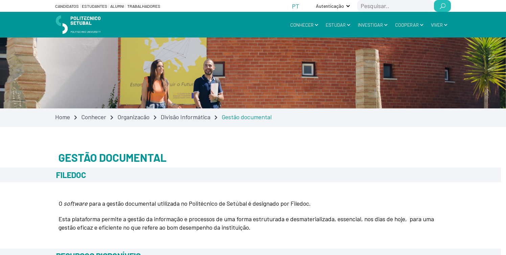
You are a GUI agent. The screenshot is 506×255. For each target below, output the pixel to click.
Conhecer (302, 25)
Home (62, 117)
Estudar (336, 25)
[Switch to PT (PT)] (296, 6)
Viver (437, 25)
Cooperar (407, 25)
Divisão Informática (185, 117)
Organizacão (133, 117)
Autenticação (330, 6)
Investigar (370, 25)
